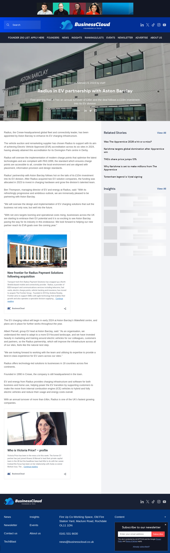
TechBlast (10, 541)
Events (110, 37)
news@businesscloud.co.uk (76, 541)
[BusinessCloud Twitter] (147, 24)
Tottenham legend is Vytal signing (123, 176)
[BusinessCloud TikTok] (153, 24)
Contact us (10, 533)
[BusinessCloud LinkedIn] (142, 24)
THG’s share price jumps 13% (120, 159)
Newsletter (125, 37)
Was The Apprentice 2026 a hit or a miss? (128, 141)
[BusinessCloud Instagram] (158, 24)
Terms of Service (132, 541)
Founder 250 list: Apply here (26, 37)
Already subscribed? (141, 547)
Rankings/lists (94, 37)
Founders (53, 37)
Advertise (141, 37)
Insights (77, 37)
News (65, 37)
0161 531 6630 (68, 533)
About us (156, 37)
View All (161, 132)
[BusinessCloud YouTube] (164, 24)
